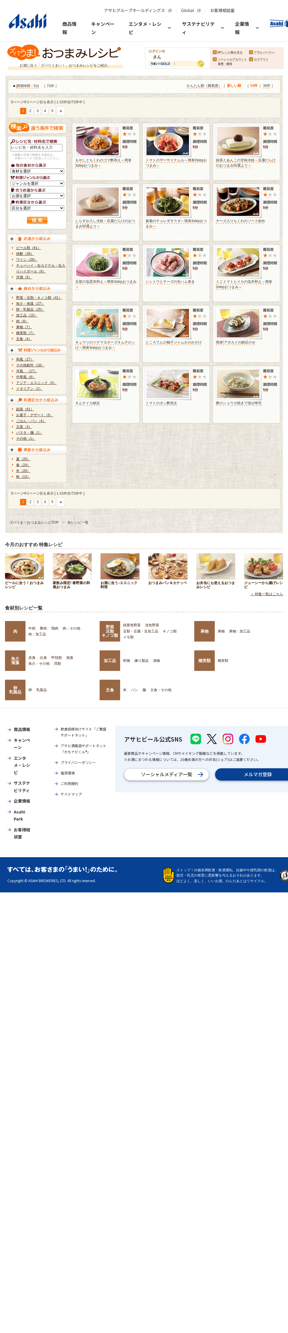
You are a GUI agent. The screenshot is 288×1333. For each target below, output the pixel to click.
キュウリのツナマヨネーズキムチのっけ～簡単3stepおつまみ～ (105, 345)
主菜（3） (24, 427)
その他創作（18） (30, 365)
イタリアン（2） (29, 389)
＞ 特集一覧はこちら (266, 594)
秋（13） (23, 477)
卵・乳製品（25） (30, 309)
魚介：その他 (39, 664)
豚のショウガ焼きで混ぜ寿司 (239, 403)
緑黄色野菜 (132, 625)
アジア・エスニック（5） (36, 383)
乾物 (126, 661)
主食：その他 (160, 690)
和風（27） (25, 359)
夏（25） (23, 459)
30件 (266, 86)
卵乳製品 (15, 690)
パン (134, 690)
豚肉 (43, 628)
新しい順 (234, 86)
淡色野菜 (152, 625)
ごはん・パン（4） (31, 421)
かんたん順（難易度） (204, 86)
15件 (254, 86)
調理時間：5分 (27, 86)
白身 (43, 658)
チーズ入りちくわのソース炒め (240, 221)
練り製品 (141, 661)
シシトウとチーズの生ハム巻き (170, 282)
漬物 (156, 661)
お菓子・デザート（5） (34, 415)
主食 (110, 690)
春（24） (23, 465)
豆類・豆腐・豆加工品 (140, 631)
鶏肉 (54, 628)
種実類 (204, 660)
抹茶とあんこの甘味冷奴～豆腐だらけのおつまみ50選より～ (246, 163)
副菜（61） (25, 409)
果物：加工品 (239, 631)
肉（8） (22, 321)
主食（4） (24, 339)
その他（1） (26, 439)
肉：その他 (71, 628)
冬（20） (23, 471)
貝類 (57, 664)
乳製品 (41, 690)
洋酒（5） (24, 277)
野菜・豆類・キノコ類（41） (39, 298)
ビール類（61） (28, 248)
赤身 (31, 658)
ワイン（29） (27, 260)
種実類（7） (26, 333)
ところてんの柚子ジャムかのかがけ (174, 342)
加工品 (110, 660)
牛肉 (31, 628)
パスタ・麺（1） (29, 433)
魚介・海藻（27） (30, 304)
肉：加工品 (37, 634)
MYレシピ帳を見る (230, 52)
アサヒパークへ (264, 52)
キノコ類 (170, 631)
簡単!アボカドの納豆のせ (235, 342)
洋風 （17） (27, 371)
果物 (204, 631)
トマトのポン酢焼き (161, 403)
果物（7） (24, 327)
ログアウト (261, 59)
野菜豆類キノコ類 (110, 631)
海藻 (69, 658)
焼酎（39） (25, 254)
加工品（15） (27, 315)
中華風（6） (26, 377)
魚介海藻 (15, 660)
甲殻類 (56, 658)
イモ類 (128, 637)
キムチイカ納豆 (87, 403)
